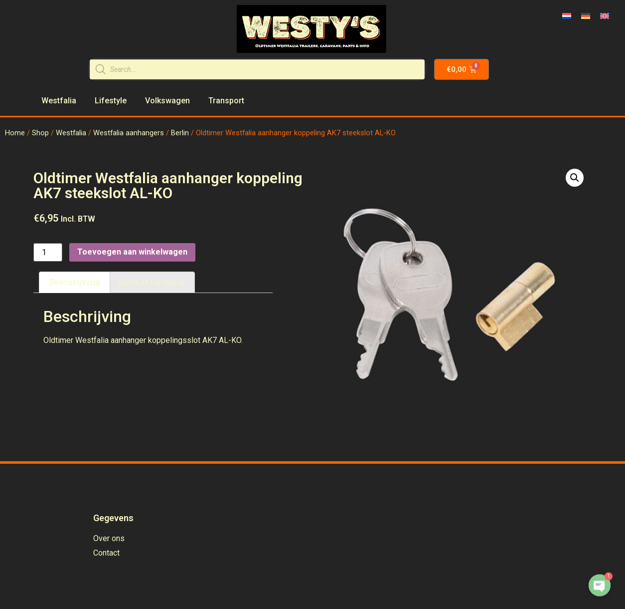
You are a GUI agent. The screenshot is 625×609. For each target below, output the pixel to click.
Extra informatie (151, 282)
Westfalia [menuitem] (58, 100)
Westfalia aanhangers (128, 132)
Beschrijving (74, 282)
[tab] (74, 283)
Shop (40, 132)
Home (15, 132)
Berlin (180, 132)
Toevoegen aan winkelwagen (132, 252)
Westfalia (71, 132)
